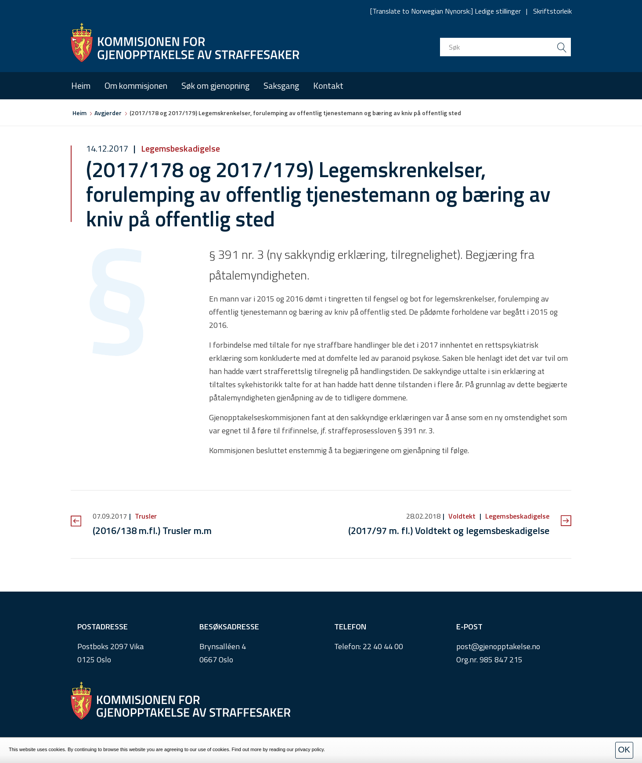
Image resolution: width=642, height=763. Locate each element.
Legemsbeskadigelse (179, 148)
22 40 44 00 (383, 646)
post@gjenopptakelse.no (498, 646)
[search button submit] (561, 47)
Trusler (145, 516)
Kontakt (328, 85)
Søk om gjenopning (215, 85)
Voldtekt (462, 516)
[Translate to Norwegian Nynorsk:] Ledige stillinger (445, 11)
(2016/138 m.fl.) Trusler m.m (152, 530)
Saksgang (281, 85)
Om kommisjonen (136, 85)
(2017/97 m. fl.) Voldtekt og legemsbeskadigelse (448, 530)
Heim (80, 85)
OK (624, 749)
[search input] (505, 47)
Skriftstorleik (552, 11)
